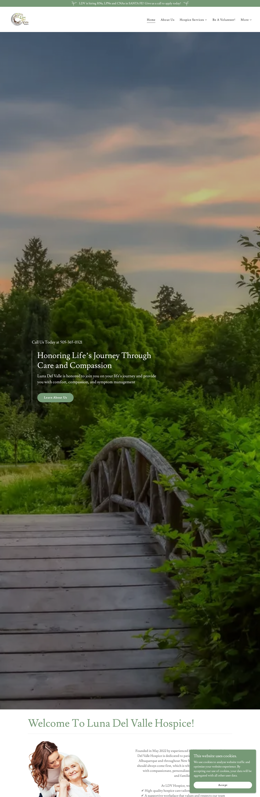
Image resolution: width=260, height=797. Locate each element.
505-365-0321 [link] (71, 342)
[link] (19, 19)
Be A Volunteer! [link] (224, 20)
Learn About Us (55, 397)
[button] (193, 20)
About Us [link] (167, 20)
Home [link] (151, 20)
